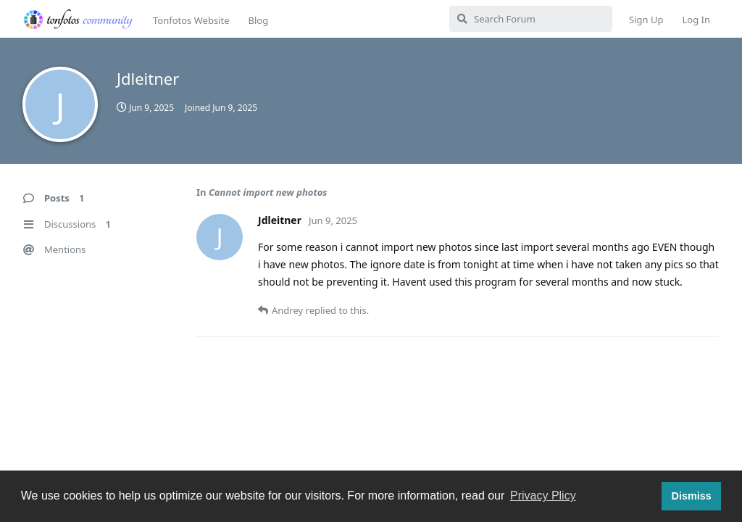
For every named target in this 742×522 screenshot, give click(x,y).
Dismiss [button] (691, 496)
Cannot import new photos (268, 192)
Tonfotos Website (191, 20)
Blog (258, 20)
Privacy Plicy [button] (543, 495)
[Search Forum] (530, 19)
